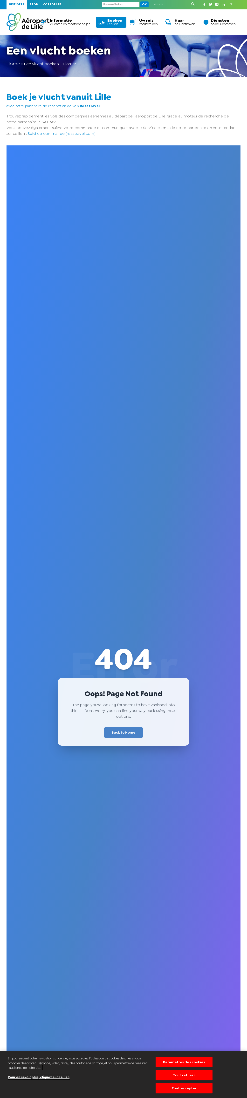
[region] (123, 1074)
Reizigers (16, 4)
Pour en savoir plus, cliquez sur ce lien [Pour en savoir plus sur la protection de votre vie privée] (38, 1077)
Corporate (52, 4)
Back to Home (123, 732)
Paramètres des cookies (184, 1062)
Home (13, 64)
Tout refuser (184, 1075)
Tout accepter (184, 1088)
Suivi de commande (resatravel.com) (61, 133)
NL (231, 4)
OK (144, 4)
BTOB (34, 4)
